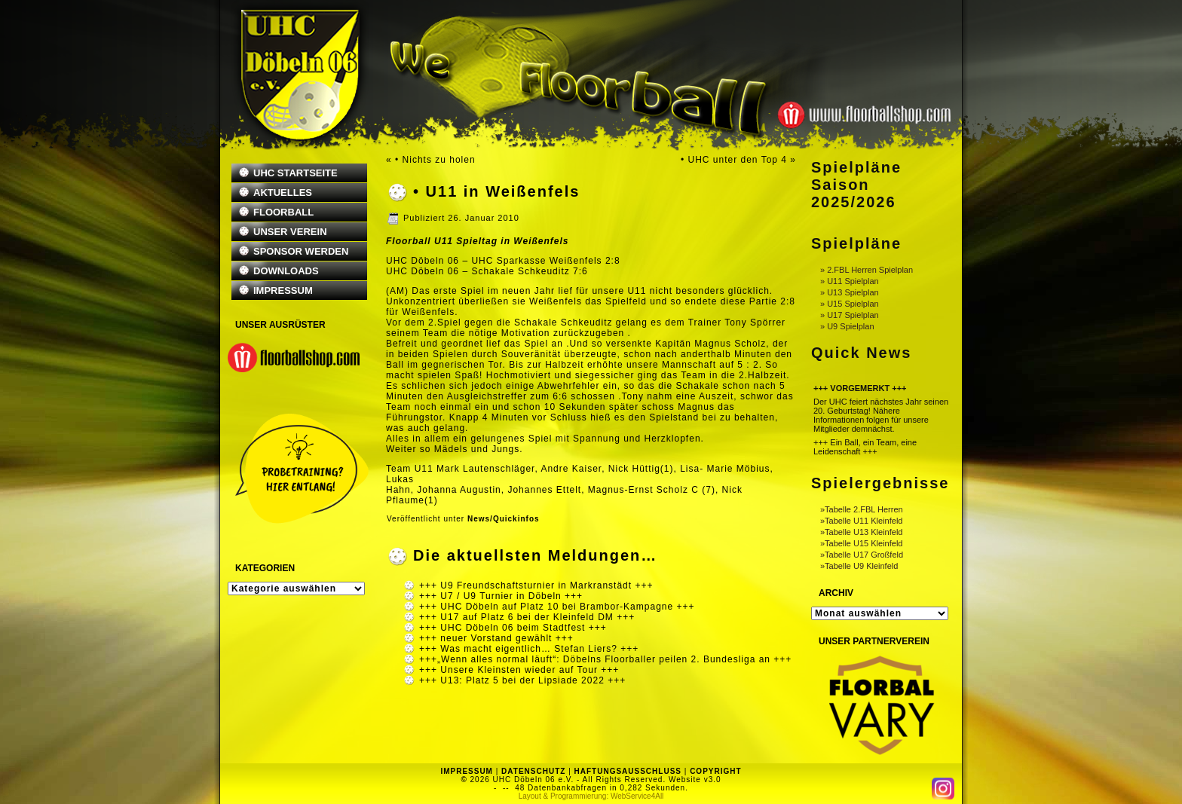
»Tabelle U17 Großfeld (861, 554)
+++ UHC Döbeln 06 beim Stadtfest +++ (513, 627)
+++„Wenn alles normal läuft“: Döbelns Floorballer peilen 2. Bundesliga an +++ (605, 659)
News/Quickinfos (503, 519)
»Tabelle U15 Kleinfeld (861, 543)
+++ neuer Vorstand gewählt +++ (496, 638)
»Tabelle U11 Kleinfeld (861, 520)
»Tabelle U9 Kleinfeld (859, 565)
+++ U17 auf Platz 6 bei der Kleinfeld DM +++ (527, 617)
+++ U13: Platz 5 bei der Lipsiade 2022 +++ (522, 680)
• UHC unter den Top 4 (734, 159)
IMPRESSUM (283, 290)
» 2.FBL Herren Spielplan (866, 269)
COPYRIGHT (715, 771)
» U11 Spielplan (849, 281)
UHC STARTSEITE (295, 173)
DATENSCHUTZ (533, 771)
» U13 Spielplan (849, 292)
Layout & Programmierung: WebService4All (591, 796)
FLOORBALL (283, 212)
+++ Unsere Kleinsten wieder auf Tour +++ (519, 670)
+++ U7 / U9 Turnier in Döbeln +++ (501, 596)
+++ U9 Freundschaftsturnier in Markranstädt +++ (536, 585)
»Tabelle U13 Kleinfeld (861, 532)
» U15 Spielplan (849, 303)
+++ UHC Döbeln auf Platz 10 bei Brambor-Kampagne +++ (557, 606)
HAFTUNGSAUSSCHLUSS (627, 771)
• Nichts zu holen (435, 159)
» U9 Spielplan (847, 326)
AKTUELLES (282, 192)
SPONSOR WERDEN (300, 251)
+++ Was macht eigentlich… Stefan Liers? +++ (528, 649)
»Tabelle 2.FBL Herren (861, 509)
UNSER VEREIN (290, 231)
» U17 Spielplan (849, 314)
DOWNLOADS (286, 271)
